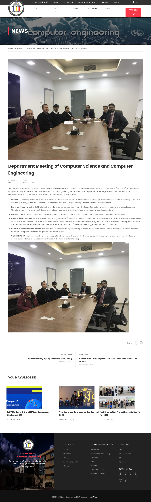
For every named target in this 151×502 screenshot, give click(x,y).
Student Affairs (125, 454)
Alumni (105, 2)
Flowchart (110, 8)
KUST (38, 8)
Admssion (95, 450)
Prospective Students (86, 2)
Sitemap (122, 462)
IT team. (95, 497)
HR (120, 458)
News (55, 2)
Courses (74, 8)
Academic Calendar (99, 473)
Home (11, 48)
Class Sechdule (97, 469)
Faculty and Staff (40, 2)
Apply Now (133, 12)
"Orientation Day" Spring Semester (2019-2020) (49, 359)
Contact (117, 2)
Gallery (66, 458)
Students (67, 2)
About (65, 450)
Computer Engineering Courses (100, 456)
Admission (92, 8)
